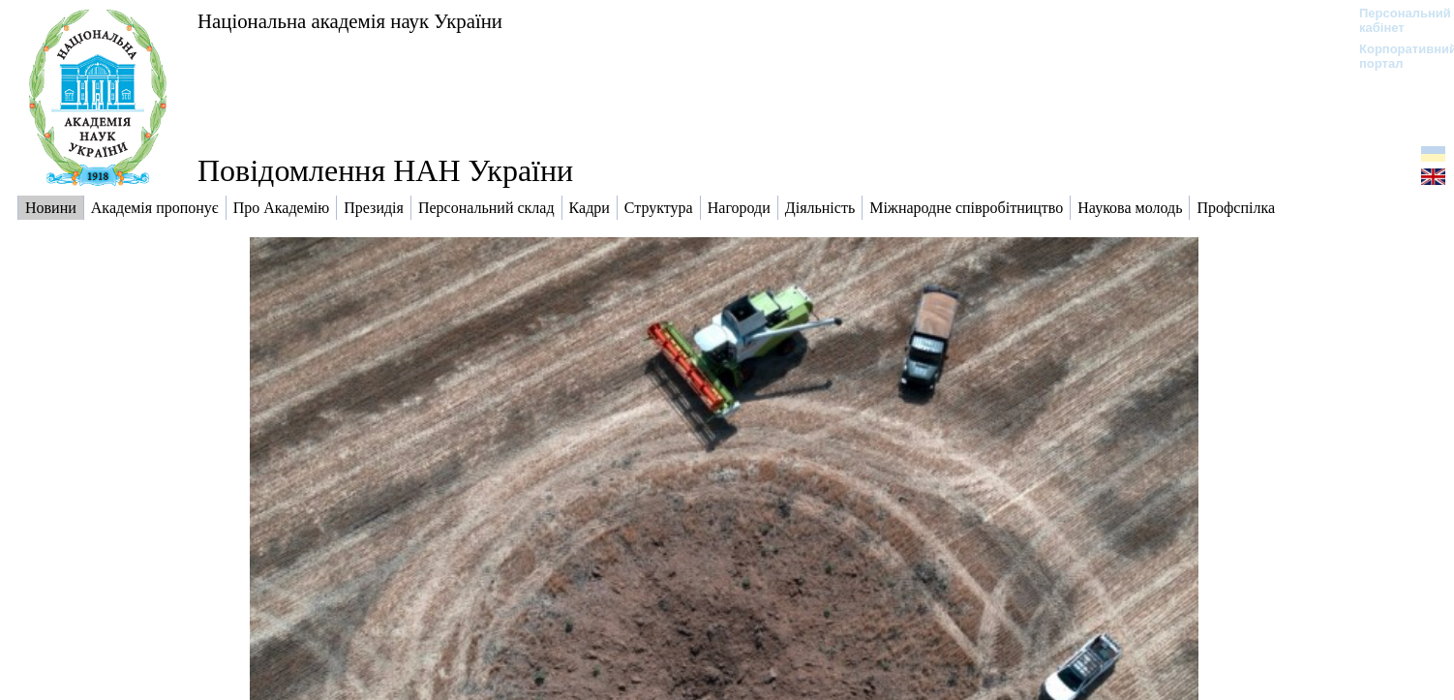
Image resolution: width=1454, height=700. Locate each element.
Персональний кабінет (1395, 20)
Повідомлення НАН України (385, 170)
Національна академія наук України (349, 21)
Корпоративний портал (1395, 56)
